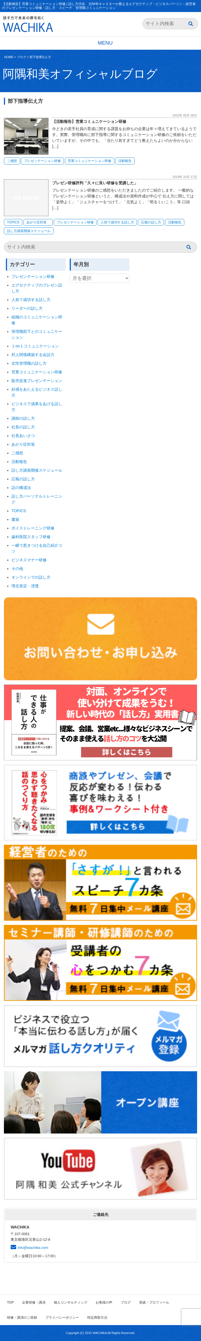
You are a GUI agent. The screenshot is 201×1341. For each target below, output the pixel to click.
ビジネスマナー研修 (30, 560)
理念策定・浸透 (25, 586)
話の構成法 (21, 487)
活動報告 (125, 161)
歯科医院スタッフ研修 (30, 537)
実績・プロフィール (154, 1302)
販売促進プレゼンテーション (36, 380)
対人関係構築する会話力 (32, 354)
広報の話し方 (151, 222)
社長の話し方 (23, 427)
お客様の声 (104, 1302)
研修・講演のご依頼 (22, 1317)
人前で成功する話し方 (117, 222)
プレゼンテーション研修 (42, 161)
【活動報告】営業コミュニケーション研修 (89, 121)
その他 (17, 568)
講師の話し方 (23, 418)
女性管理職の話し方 (29, 363)
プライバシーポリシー (62, 1317)
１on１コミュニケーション (35, 346)
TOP (10, 1302)
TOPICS (13, 222)
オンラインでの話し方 (30, 577)
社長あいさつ (23, 435)
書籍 (15, 519)
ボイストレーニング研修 (32, 528)
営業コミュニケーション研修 (89, 161)
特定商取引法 (97, 1317)
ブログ (21, 57)
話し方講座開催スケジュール (28, 231)
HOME (8, 57)
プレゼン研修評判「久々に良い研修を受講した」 (95, 183)
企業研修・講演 (33, 1302)
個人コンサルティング (70, 1302)
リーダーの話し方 (27, 308)
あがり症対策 (38, 222)
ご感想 (12, 161)
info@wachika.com (33, 1247)
